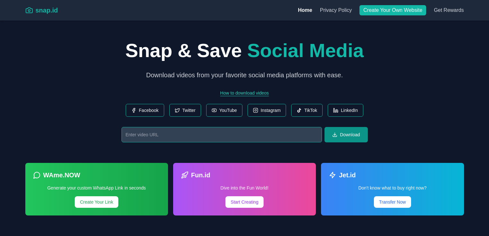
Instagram (267, 110)
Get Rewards (449, 10)
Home (305, 10)
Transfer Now (392, 202)
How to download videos (244, 93)
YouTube (224, 110)
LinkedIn (345, 110)
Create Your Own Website (392, 10)
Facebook (144, 110)
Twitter (185, 110)
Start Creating (244, 202)
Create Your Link (96, 202)
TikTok (307, 110)
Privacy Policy (336, 10)
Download (346, 134)
